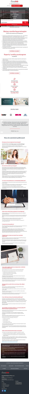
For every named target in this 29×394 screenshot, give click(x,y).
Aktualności (3, 365)
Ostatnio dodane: (14, 85)
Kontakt (26, 368)
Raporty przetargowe (6, 386)
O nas (3, 382)
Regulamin (11, 365)
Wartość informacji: (14, 91)
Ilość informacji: (14, 80)
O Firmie (4, 368)
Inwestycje (14, 16)
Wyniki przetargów (14, 14)
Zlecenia (14, 13)
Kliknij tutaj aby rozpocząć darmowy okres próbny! (10, 341)
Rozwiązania (4, 383)
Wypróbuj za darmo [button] (14, 51)
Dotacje (14, 18)
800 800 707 (17, 3)
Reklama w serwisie (15, 368)
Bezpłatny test (14, 24)
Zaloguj (9, 5)
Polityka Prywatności (19, 365)
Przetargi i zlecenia (14, 11)
